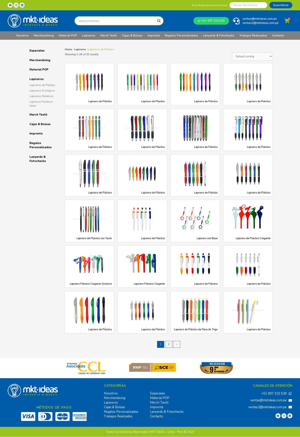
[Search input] (117, 20)
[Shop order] (252, 56)
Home (68, 49)
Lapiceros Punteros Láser (41, 104)
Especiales (37, 51)
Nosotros (22, 35)
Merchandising (44, 35)
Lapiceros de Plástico (42, 85)
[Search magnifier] (159, 20)
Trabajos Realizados (253, 35)
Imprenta (154, 35)
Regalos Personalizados (181, 35)
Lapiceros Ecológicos (42, 90)
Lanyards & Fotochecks (218, 35)
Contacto (278, 35)
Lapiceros (88, 35)
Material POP (68, 35)
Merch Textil (108, 35)
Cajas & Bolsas (132, 35)
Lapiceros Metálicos (41, 96)
